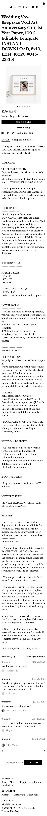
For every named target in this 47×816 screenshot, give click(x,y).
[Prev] (3, 751)
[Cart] (44, 4)
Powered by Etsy (10, 811)
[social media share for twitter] (8, 133)
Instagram (20, 794)
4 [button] (24, 106)
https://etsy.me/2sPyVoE (14, 506)
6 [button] (29, 106)
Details (6, 139)
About (13, 782)
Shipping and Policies (30, 782)
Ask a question (25, 133)
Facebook (32, 794)
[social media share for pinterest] (13, 133)
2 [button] (19, 106)
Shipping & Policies (23, 139)
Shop (5, 782)
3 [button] (22, 106)
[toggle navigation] (3, 3)
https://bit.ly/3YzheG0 (28, 399)
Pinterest (7, 794)
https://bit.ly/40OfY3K (19, 396)
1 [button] (17, 106)
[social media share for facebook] (3, 133)
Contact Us (7, 785)
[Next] (44, 750)
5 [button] (27, 106)
